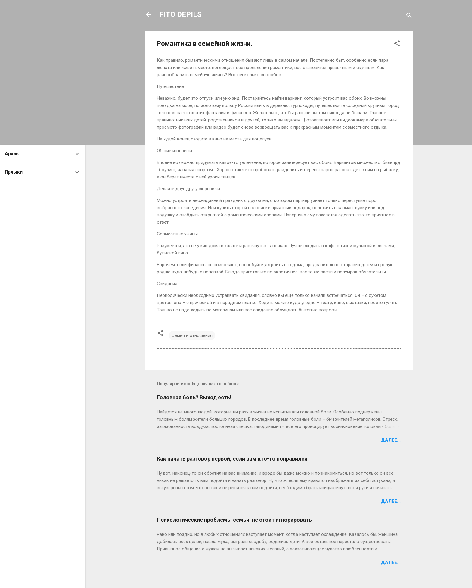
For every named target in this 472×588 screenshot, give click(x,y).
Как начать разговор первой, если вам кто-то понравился (232, 458)
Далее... (391, 440)
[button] (397, 44)
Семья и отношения (192, 335)
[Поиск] (409, 16)
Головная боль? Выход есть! (194, 397)
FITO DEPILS (180, 14)
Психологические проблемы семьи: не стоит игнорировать (234, 520)
